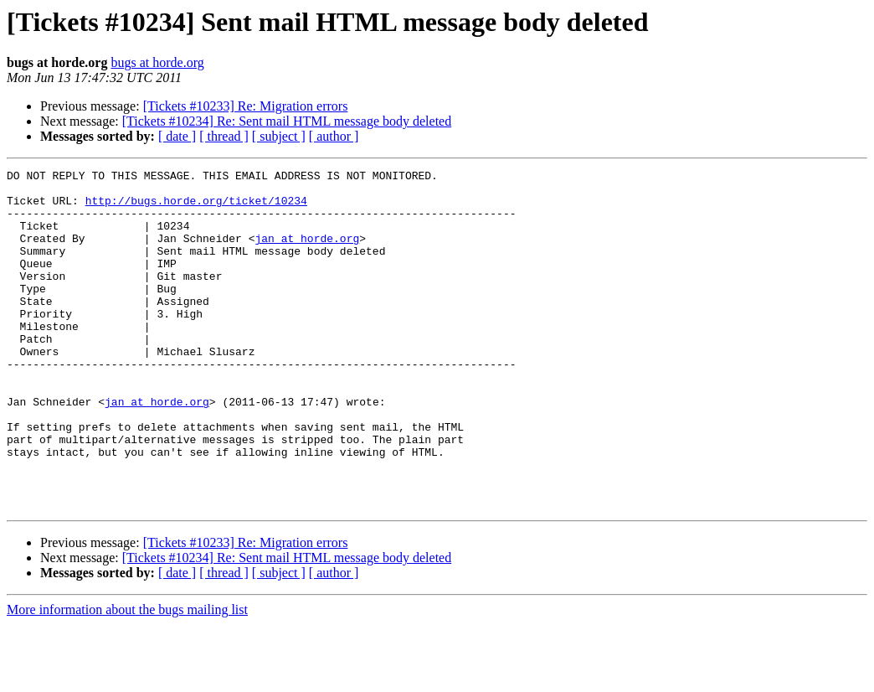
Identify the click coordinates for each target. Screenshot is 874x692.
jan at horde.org (306, 253)
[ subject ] (279, 136)
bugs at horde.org (157, 62)
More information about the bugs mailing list (127, 677)
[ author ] (334, 136)
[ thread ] (224, 136)
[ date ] (177, 136)
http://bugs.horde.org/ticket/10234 (196, 207)
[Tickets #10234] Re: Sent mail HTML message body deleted (286, 121)
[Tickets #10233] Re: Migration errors (245, 106)
